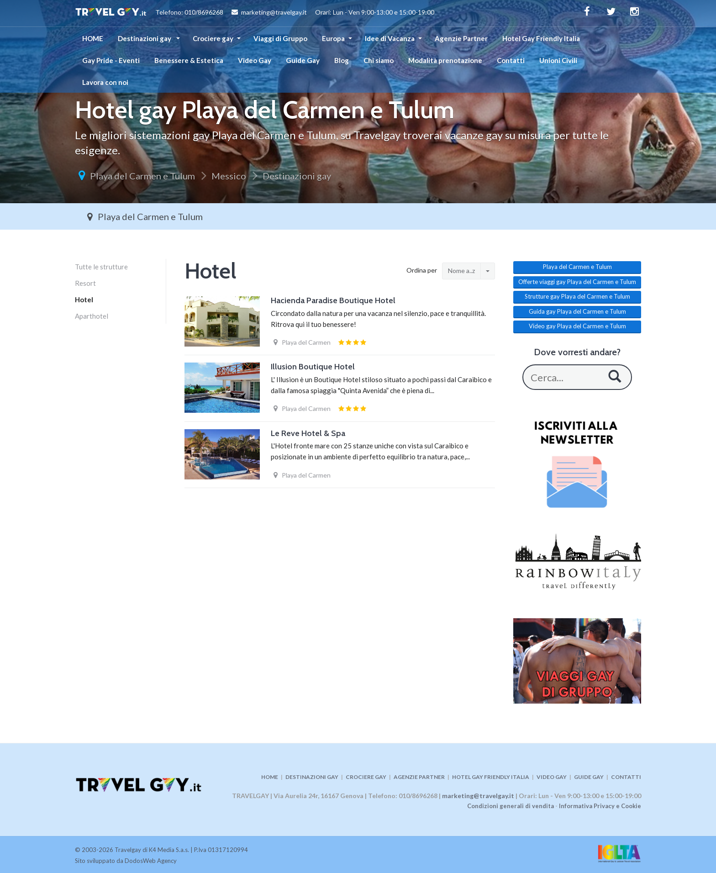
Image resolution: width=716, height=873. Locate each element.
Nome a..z (461, 270)
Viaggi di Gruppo (280, 38)
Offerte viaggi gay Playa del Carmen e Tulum (577, 281)
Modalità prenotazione (445, 60)
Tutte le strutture (101, 267)
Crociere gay (213, 38)
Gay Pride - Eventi (111, 60)
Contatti (511, 60)
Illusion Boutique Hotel (313, 367)
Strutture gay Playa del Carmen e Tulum (577, 296)
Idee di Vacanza (390, 38)
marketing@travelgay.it (478, 795)
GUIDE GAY (589, 776)
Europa (333, 38)
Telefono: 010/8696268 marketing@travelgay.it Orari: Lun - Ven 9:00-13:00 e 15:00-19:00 (254, 13)
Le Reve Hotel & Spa (308, 433)
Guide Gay (303, 60)
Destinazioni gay (145, 38)
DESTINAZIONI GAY (311, 776)
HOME (92, 38)
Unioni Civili (558, 60)
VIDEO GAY (552, 776)
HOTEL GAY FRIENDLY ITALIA (490, 776)
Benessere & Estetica (188, 60)
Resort (85, 283)
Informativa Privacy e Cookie (600, 806)
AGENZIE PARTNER (419, 776)
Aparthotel (91, 316)
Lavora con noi (105, 82)
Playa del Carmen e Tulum (142, 175)
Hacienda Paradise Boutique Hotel (333, 300)
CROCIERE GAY (366, 776)
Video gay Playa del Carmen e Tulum (577, 326)
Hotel (84, 299)
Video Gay (254, 60)
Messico (228, 175)
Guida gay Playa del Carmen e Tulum (577, 311)
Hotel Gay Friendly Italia (541, 38)
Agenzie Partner (461, 38)
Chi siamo (378, 60)
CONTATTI (626, 776)
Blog (341, 60)
